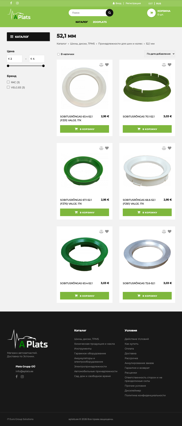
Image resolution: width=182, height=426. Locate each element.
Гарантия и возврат (137, 367)
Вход (117, 3)
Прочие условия (135, 385)
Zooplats (100, 22)
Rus (158, 3)
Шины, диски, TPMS (82, 43)
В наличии (67, 54)
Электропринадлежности (90, 366)
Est (151, 3)
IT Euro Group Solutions (20, 419)
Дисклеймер (133, 390)
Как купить (131, 343)
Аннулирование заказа (139, 363)
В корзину (85, 128)
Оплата (129, 348)
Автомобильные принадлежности (95, 371)
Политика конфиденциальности (145, 395)
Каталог (82, 22)
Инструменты (83, 348)
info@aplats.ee (24, 371)
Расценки (131, 372)
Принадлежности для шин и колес (120, 43)
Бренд (11, 76)
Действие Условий (137, 339)
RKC (15, 82)
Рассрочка (131, 358)
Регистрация (133, 3)
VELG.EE (18, 87)
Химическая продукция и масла (94, 343)
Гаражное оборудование (90, 353)
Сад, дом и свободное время (92, 376)
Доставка (130, 353)
